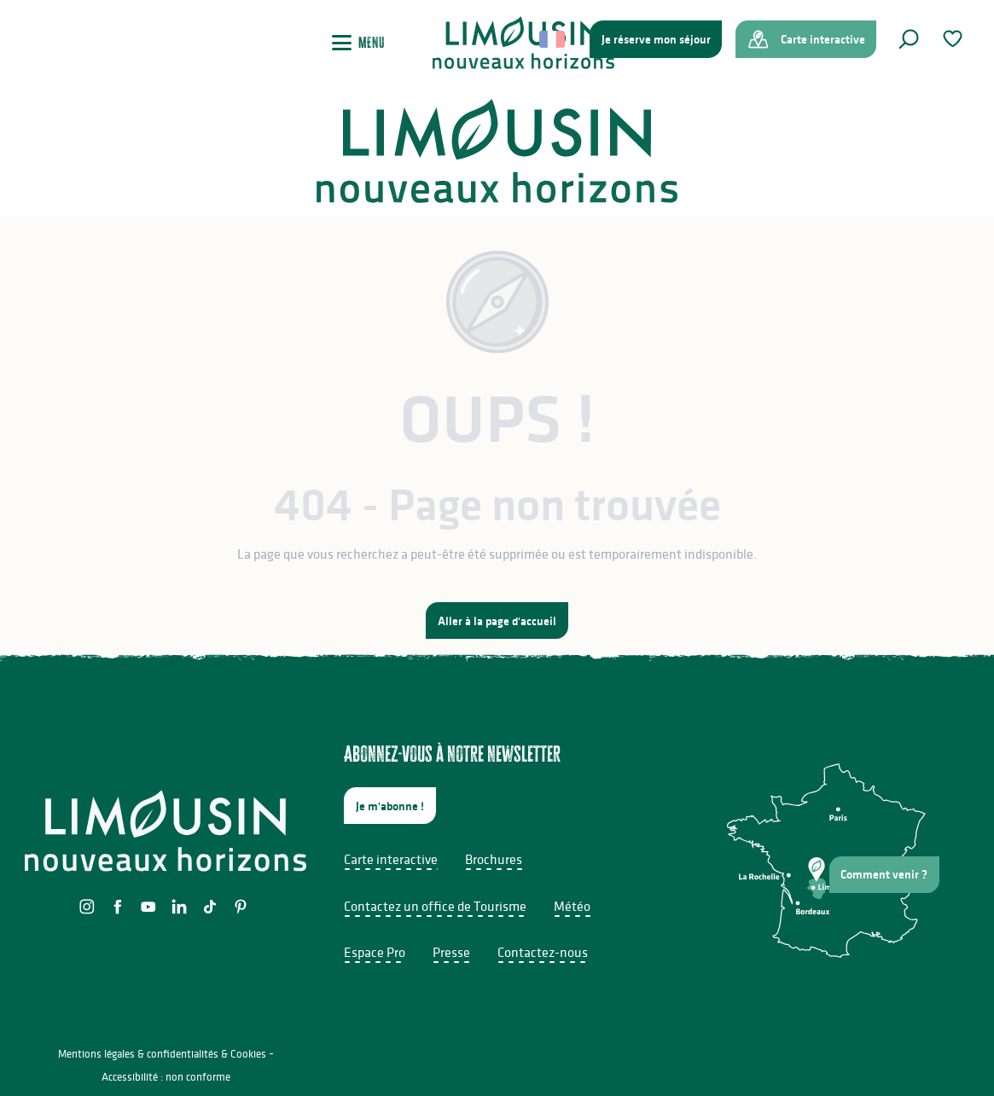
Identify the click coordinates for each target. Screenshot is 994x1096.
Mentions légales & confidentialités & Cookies (162, 1054)
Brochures (493, 858)
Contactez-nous (542, 951)
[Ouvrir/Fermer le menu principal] (358, 42)
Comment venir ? (883, 874)
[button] (908, 39)
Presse (451, 951)
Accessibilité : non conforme (166, 1077)
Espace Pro (374, 951)
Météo (572, 905)
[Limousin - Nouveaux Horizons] (497, 151)
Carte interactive (391, 858)
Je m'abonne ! (390, 806)
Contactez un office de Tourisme (435, 905)
